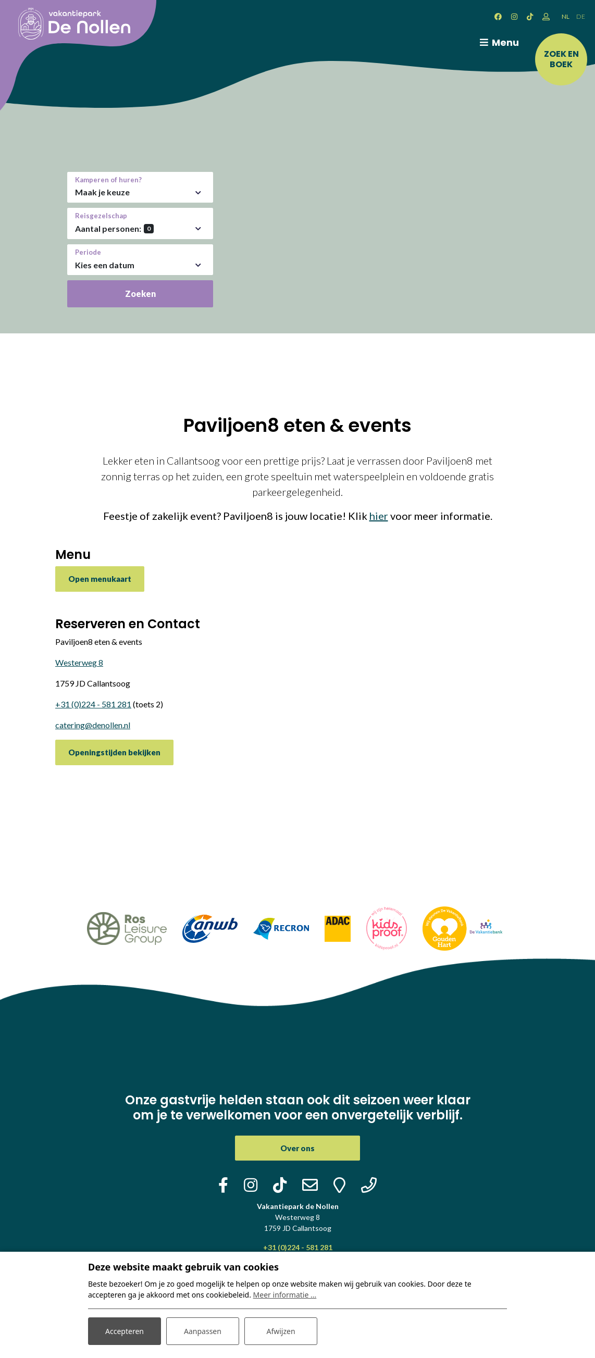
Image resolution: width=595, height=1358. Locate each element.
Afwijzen (280, 1331)
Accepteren (124, 1331)
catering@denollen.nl (92, 725)
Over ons (297, 1148)
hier (378, 515)
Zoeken (140, 293)
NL (565, 16)
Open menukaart (99, 578)
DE (580, 16)
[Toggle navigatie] (497, 42)
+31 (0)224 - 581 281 (93, 704)
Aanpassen (202, 1331)
